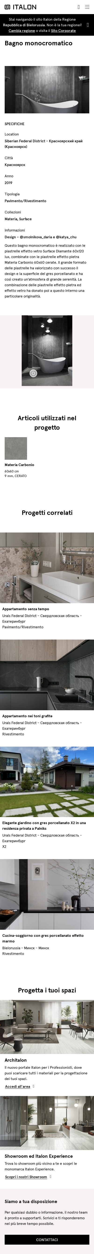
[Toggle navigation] (87, 7)
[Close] (87, 25)
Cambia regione (22, 30)
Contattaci (47, 1239)
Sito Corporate (63, 30)
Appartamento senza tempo (25, 608)
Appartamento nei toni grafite (27, 716)
